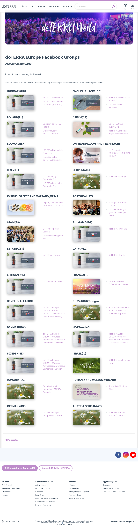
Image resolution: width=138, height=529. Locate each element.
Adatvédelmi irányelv (85, 521)
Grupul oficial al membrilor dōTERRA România (52, 389)
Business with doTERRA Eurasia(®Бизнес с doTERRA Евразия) (119, 310)
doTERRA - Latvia (117, 255)
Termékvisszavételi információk (76, 523)
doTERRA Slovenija (117, 176)
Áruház (25, 6)
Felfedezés (54, 6)
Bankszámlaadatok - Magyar (46, 498)
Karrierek (5, 495)
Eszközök (67, 6)
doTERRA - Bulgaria (118, 229)
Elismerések (74, 488)
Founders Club (75, 495)
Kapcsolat (106, 485)
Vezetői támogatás (76, 498)
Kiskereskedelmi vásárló (45, 502)
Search (113, 6)
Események (40, 495)
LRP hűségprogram (43, 488)
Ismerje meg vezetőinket (79, 492)
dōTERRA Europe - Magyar (121, 522)
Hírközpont (6, 492)
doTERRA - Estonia (51, 255)
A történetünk (38, 6)
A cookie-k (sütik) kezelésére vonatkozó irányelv (54, 521)
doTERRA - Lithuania (52, 281)
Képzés (72, 485)
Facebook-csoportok (111, 488)
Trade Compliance (64, 524)
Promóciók (39, 492)
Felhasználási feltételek (49, 523)
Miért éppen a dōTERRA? (11, 488)
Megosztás (11, 440)
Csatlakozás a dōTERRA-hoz (114, 492)
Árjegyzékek (40, 485)
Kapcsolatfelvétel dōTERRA (56, 468)
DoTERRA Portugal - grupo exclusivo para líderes (118, 212)
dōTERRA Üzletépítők (53, 98)
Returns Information (43, 505)
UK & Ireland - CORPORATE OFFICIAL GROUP (119, 153)
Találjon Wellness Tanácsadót (20, 468)
